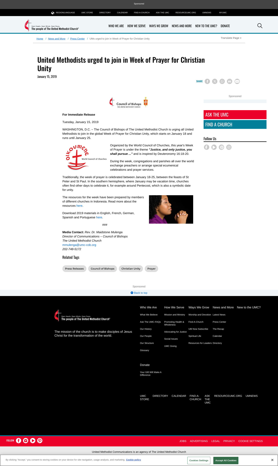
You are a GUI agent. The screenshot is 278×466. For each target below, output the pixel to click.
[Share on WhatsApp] (222, 81)
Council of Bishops (102, 268)
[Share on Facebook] (207, 81)
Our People (146, 336)
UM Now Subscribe (198, 329)
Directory (105, 13)
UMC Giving (170, 346)
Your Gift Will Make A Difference (150, 373)
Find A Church (218, 124)
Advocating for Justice (175, 331)
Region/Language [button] (63, 12)
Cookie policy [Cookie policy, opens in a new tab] (133, 459)
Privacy (229, 441)
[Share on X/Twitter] (214, 81)
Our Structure (147, 343)
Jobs (182, 441)
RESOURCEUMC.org (185, 13)
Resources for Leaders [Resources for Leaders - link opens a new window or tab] (200, 343)
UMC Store (87, 13)
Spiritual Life (194, 336)
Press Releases (74, 268)
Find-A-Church (142, 13)
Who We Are (116, 26)
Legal (215, 441)
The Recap (218, 329)
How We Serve (136, 26)
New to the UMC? (206, 26)
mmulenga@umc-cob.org (79, 245)
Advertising (199, 441)
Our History (146, 329)
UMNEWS (206, 13)
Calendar (122, 13)
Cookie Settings (250, 441)
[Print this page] (229, 81)
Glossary (144, 350)
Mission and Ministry (174, 314)
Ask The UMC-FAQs (150, 322)
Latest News (219, 314)
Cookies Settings (198, 460)
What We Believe (148, 314)
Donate (225, 26)
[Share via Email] (237, 81)
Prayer (151, 268)
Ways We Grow (158, 26)
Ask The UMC (216, 114)
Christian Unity (130, 268)
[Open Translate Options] (231, 38)
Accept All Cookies (225, 460)
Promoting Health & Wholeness (174, 323)
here (79, 205)
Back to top (139, 292)
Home (40, 38)
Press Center (77, 38)
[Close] (272, 460)
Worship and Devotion (199, 314)
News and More (182, 26)
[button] (259, 26)
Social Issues (171, 338)
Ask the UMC (162, 13)
